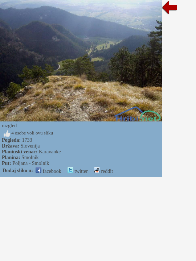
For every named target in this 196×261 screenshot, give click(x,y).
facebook (48, 171)
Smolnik (29, 157)
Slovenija (30, 146)
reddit (103, 171)
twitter (78, 171)
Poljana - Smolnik (30, 163)
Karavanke (50, 151)
